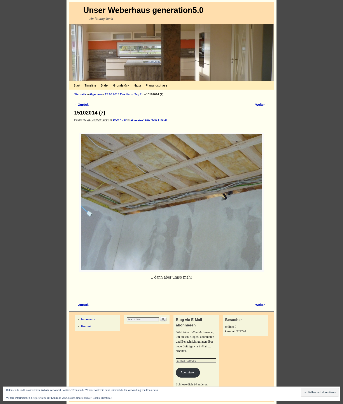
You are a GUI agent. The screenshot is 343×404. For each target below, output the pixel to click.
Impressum (88, 319)
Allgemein (95, 94)
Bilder (105, 85)
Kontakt (86, 326)
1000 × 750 (120, 119)
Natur (137, 85)
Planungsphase (156, 85)
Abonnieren (187, 372)
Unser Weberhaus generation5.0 (143, 10)
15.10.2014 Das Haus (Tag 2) (123, 94)
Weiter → (262, 104)
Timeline (90, 85)
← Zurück (81, 104)
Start (77, 85)
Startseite (80, 94)
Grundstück (121, 85)
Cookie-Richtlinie (102, 397)
